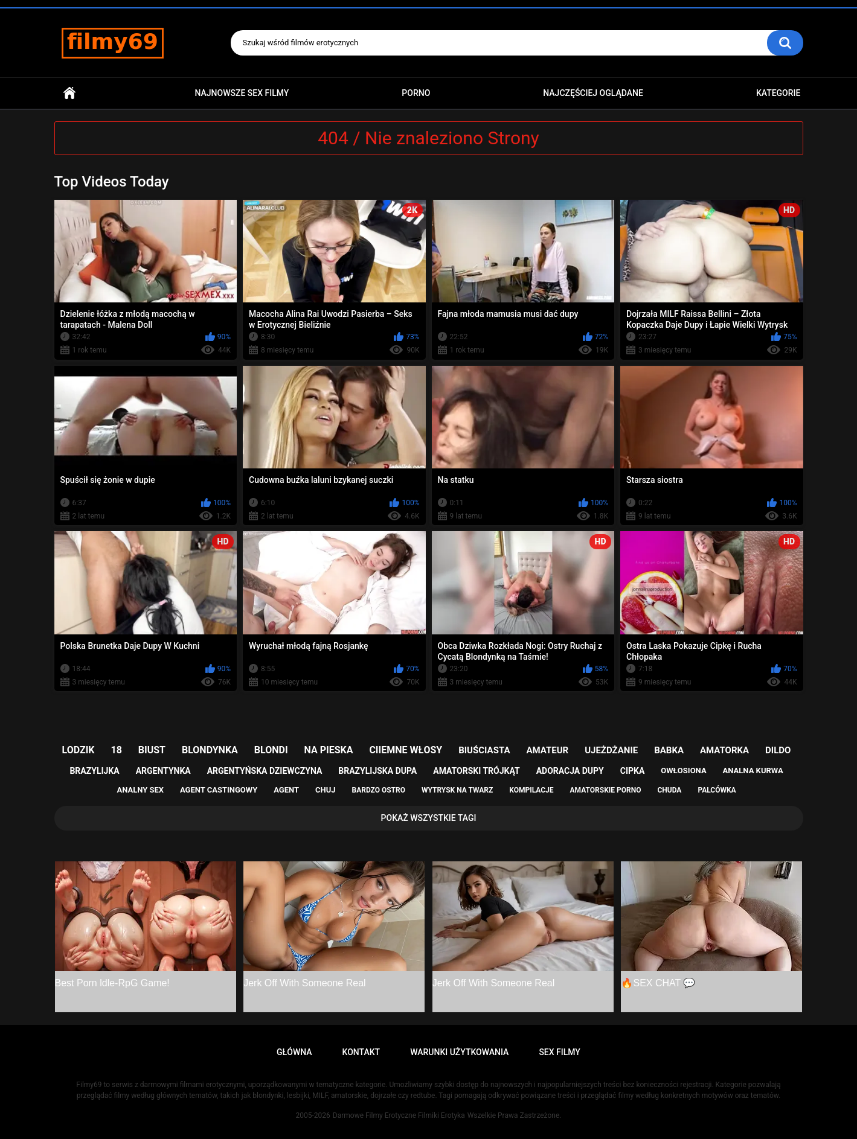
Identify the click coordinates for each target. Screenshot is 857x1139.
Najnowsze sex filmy (241, 93)
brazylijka (94, 771)
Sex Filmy (559, 1052)
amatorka (724, 750)
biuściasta (484, 750)
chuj (325, 789)
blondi (271, 750)
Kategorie (778, 93)
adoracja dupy (570, 771)
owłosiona (683, 770)
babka (669, 750)
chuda (669, 790)
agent (286, 789)
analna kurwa (753, 770)
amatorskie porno (605, 790)
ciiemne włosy (405, 750)
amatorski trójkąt (476, 771)
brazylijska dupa (377, 771)
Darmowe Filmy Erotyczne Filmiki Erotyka (399, 1115)
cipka (632, 771)
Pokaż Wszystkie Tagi (429, 818)
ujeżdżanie (611, 750)
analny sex (140, 789)
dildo (778, 750)
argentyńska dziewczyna (265, 771)
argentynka (163, 771)
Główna (69, 93)
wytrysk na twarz (457, 790)
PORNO (416, 93)
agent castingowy (218, 789)
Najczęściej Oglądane (593, 93)
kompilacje (531, 790)
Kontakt (361, 1052)
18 (116, 750)
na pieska (328, 750)
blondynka (210, 750)
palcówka (717, 790)
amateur (547, 750)
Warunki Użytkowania (459, 1052)
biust (151, 750)
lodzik (78, 750)
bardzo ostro (378, 790)
